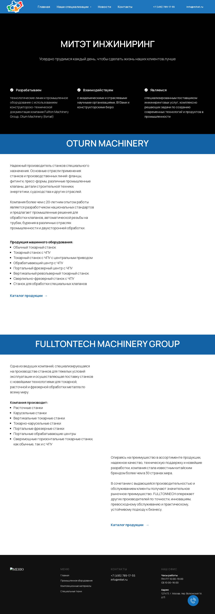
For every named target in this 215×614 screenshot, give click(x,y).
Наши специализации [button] (73, 7)
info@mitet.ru (194, 6)
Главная (44, 7)
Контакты (125, 7)
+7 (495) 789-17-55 (164, 6)
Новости (104, 7)
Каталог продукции (26, 436)
